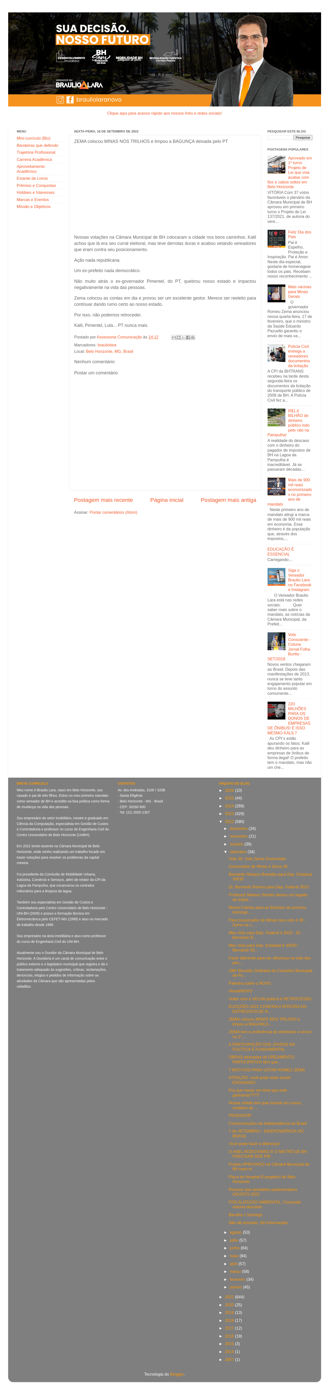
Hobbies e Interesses (36, 192)
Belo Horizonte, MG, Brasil (109, 351)
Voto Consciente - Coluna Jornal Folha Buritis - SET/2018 (289, 646)
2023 (230, 813)
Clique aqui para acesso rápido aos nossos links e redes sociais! (164, 113)
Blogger (177, 1374)
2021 (230, 1297)
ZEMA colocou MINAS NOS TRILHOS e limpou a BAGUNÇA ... (264, 1021)
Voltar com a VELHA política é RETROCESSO (270, 999)
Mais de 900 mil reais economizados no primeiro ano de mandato (290, 492)
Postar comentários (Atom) (113, 512)
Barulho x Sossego (245, 1214)
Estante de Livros (32, 178)
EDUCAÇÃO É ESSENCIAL (281, 551)
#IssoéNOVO (240, 991)
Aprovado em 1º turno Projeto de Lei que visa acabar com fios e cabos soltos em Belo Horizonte (290, 172)
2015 (230, 1343)
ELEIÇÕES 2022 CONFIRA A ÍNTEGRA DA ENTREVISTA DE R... (267, 1008)
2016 (230, 1336)
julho (234, 1240)
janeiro (236, 1287)
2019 (230, 1312)
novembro (239, 836)
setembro (238, 851)
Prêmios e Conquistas (36, 185)
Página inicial (167, 500)
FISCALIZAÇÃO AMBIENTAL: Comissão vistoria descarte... (265, 1204)
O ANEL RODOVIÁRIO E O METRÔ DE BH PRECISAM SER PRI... (268, 1153)
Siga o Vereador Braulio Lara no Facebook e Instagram (299, 580)
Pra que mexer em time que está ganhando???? (258, 1092)
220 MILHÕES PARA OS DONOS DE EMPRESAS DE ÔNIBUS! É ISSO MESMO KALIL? (289, 718)
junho (235, 1248)
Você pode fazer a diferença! (254, 1143)
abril (234, 1263)
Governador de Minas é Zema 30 (258, 866)
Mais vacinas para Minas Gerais (299, 291)
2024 (230, 806)
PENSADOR (240, 1115)
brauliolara (107, 345)
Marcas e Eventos (33, 199)
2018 (230, 1320)
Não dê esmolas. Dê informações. (259, 1222)
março (236, 1271)
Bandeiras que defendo (37, 145)
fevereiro (238, 1279)
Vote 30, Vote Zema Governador (257, 858)
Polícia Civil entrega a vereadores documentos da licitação (299, 356)
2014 (230, 1351)
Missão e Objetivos (34, 206)
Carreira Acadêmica (34, 159)
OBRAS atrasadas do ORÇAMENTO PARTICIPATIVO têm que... (261, 1059)
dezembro (239, 828)
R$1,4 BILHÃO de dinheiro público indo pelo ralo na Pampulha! (289, 423)
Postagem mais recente (103, 500)
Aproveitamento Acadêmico (31, 168)
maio (235, 1256)
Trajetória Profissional (36, 152)
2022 (230, 821)
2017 (230, 1328)
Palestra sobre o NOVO (250, 983)
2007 (230, 1359)
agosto (236, 1232)
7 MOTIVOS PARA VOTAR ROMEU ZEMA (267, 1070)
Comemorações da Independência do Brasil (268, 1123)
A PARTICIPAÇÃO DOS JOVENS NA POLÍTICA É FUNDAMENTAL (262, 1046)
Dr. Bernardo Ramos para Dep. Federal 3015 (269, 887)
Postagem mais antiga (228, 500)
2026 (230, 790)
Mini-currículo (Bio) (34, 138)
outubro (237, 844)
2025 (230, 798)
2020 (230, 1305)
